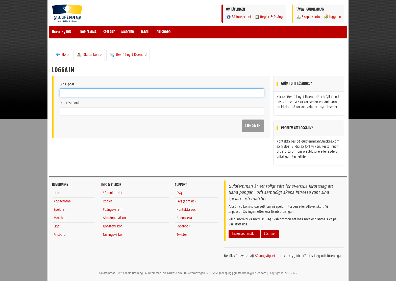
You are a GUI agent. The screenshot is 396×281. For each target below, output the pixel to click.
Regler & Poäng (269, 16)
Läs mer (270, 234)
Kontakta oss (186, 210)
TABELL (145, 32)
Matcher (60, 218)
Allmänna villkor (114, 218)
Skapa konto (308, 16)
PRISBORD (164, 32)
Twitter (182, 235)
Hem (62, 54)
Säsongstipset (265, 256)
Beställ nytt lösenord (128, 54)
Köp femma (62, 201)
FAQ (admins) (186, 201)
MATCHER (127, 32)
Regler (107, 201)
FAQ (179, 193)
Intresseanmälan (244, 234)
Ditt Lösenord (69, 103)
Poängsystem (112, 210)
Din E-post (67, 84)
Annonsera (184, 218)
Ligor (57, 226)
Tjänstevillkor (112, 226)
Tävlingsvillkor (113, 235)
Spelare (59, 210)
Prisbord (59, 235)
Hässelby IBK (61, 32)
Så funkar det (238, 16)
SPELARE (109, 32)
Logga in (332, 16)
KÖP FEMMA (88, 32)
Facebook (183, 226)
